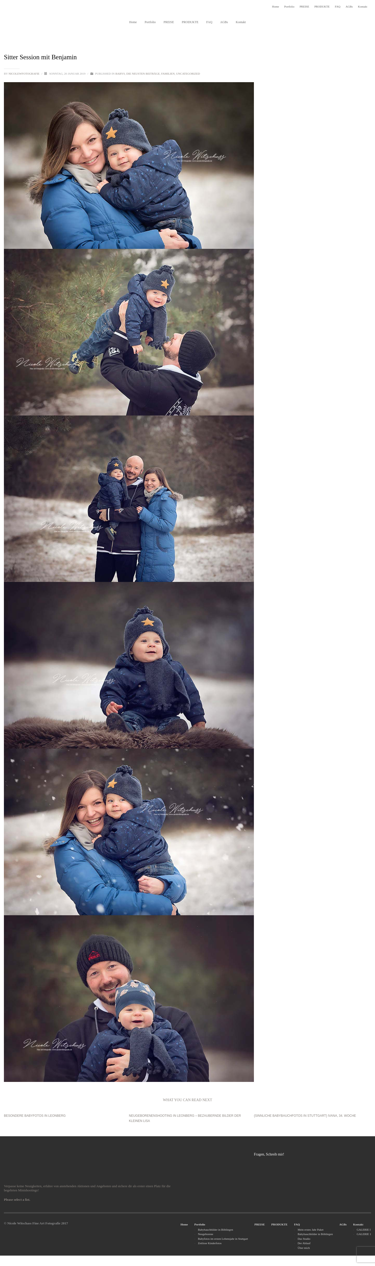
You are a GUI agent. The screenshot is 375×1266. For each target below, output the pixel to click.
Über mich (304, 1247)
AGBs (349, 6)
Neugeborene (205, 1234)
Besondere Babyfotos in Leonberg (35, 1116)
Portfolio (289, 6)
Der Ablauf (304, 1243)
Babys (120, 73)
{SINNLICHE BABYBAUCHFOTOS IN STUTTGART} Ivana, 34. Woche (305, 1116)
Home (275, 6)
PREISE (304, 6)
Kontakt (362, 6)
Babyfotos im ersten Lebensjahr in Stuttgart (223, 1238)
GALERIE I (364, 1229)
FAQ (337, 6)
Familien (168, 73)
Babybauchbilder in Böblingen (215, 1229)
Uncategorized (188, 73)
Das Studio (304, 1238)
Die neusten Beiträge (143, 73)
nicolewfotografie (24, 73)
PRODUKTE (322, 6)
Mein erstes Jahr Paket (310, 1229)
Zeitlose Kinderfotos (210, 1243)
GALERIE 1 (364, 1234)
